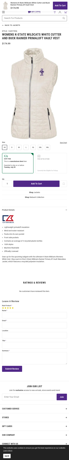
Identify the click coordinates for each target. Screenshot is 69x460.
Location (5, 331)
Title (3, 341)
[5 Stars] (13, 308)
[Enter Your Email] (29, 397)
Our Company (8, 435)
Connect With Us (10, 444)
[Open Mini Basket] (65, 12)
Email (4, 320)
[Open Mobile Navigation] (3, 12)
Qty (3, 179)
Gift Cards (7, 426)
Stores (5, 417)
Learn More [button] (7, 451)
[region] (34, 239)
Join (62, 397)
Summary (5, 351)
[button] (55, 12)
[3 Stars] (8, 308)
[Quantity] (7, 184)
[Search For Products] (28, 18)
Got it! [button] (7, 456)
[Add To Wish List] (64, 184)
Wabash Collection (34, 197)
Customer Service (10, 409)
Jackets (34, 192)
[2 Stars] (5, 308)
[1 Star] (3, 308)
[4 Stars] (10, 308)
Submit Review (12, 369)
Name (4, 310)
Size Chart (63, 143)
